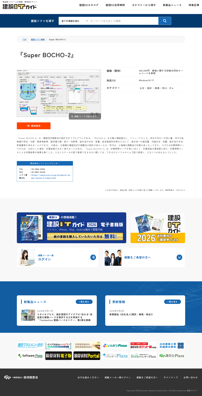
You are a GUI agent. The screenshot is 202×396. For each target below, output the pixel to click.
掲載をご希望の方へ (147, 377)
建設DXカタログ (87, 7)
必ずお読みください (88, 377)
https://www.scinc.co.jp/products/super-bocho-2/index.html (50, 176)
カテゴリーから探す (142, 7)
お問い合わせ (190, 377)
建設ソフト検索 (38, 39)
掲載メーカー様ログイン (118, 377)
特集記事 (192, 7)
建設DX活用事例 (113, 7)
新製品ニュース (170, 7)
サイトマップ (171, 377)
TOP (24, 39)
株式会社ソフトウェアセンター (45, 163)
